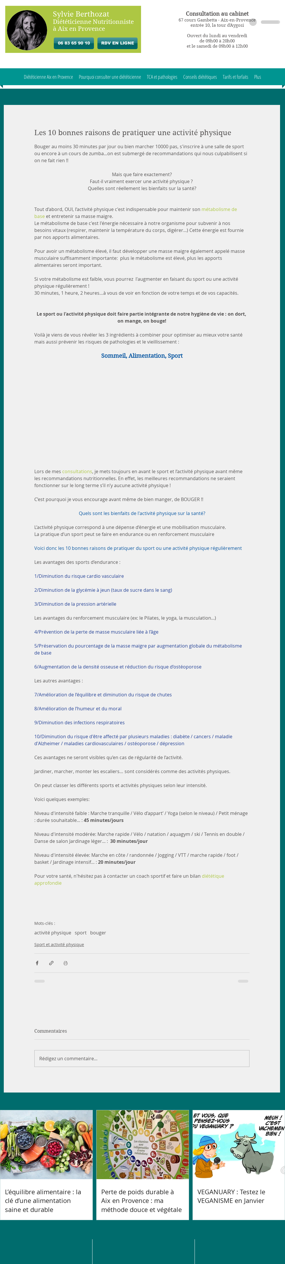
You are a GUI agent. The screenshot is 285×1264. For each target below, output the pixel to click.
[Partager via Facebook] (37, 963)
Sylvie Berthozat (81, 14)
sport (81, 933)
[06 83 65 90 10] (74, 43)
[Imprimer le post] (65, 963)
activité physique (52, 933)
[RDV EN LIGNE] (117, 43)
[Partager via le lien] (51, 963)
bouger (98, 933)
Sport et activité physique (59, 944)
